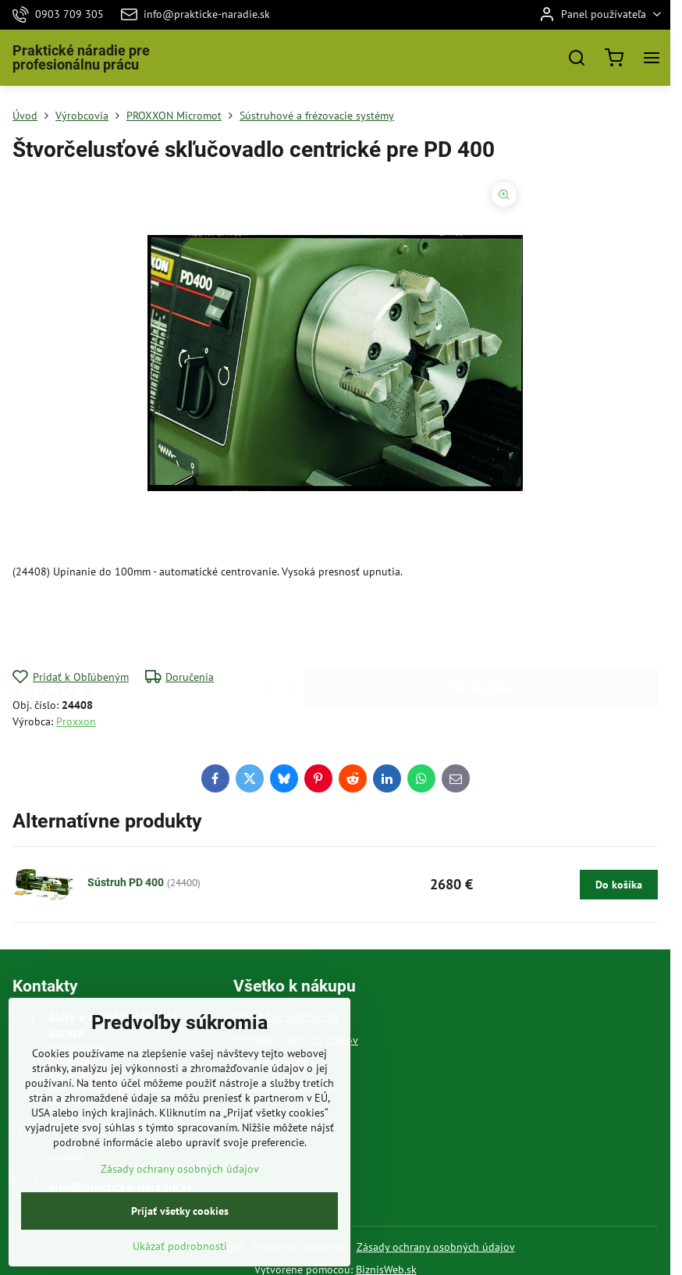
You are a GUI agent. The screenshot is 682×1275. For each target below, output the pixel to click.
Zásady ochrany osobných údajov (436, 1247)
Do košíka (481, 624)
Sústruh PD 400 (125, 882)
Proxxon (76, 721)
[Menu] (651, 57)
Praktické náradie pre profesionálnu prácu (81, 58)
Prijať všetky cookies (180, 1237)
